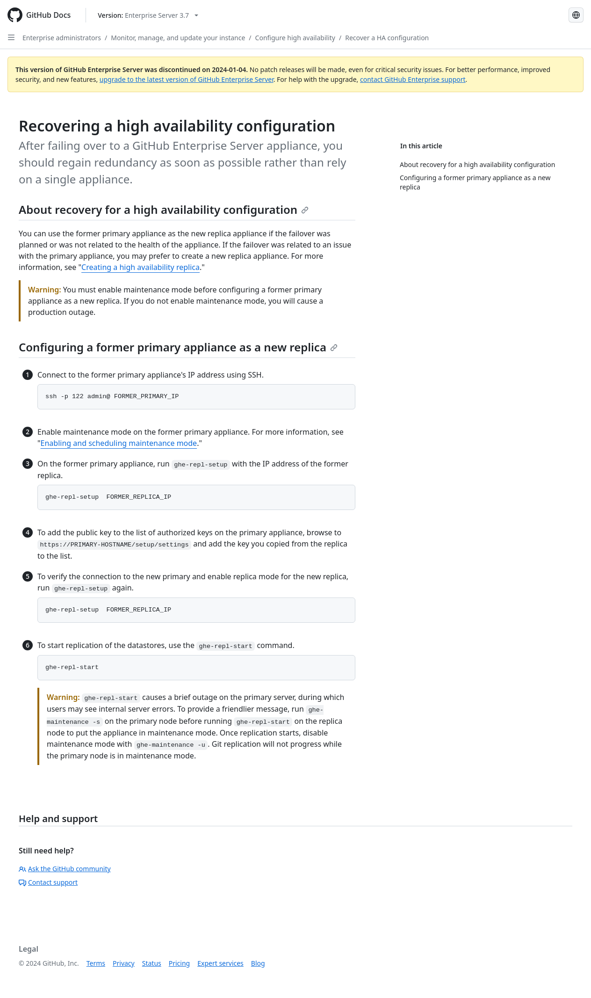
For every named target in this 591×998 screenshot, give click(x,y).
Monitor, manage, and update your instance (178, 37)
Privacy (124, 963)
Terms (95, 963)
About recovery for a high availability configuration (164, 209)
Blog (258, 963)
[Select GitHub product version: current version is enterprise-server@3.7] (148, 15)
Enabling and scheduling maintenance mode (119, 443)
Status (151, 963)
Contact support (48, 882)
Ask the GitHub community (65, 868)
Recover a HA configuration (387, 37)
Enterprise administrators (61, 37)
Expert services (220, 963)
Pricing (179, 963)
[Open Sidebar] (11, 37)
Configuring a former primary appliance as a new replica (178, 347)
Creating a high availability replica (140, 267)
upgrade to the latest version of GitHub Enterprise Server (187, 79)
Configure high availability (295, 37)
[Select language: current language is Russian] (576, 14)
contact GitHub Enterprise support (413, 79)
